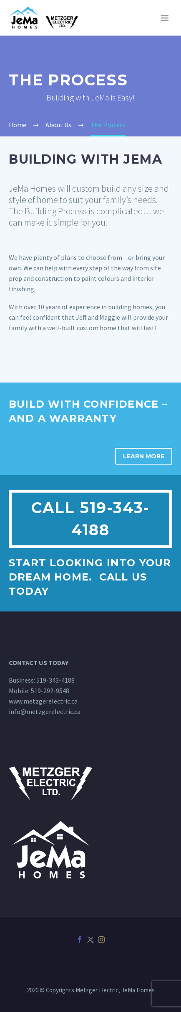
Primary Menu (164, 18)
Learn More (143, 456)
